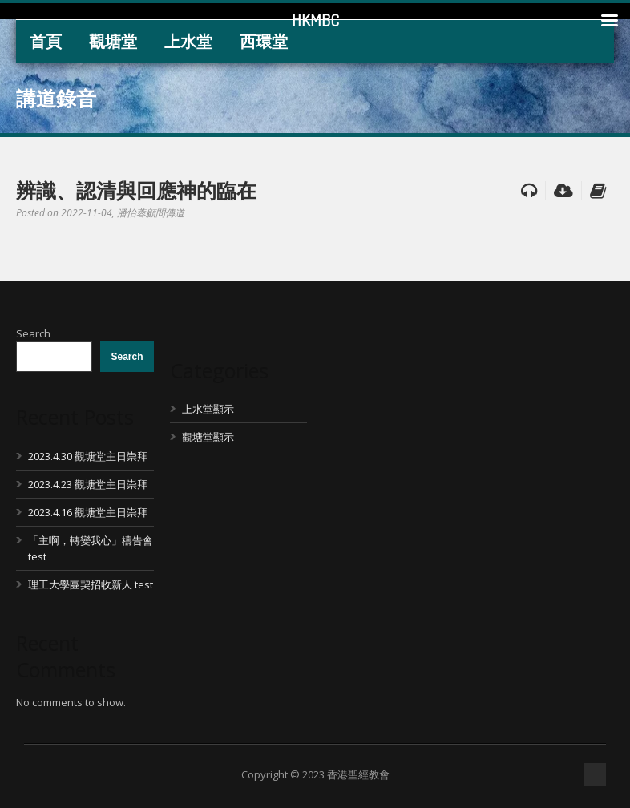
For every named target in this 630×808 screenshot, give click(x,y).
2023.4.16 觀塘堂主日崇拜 (87, 512)
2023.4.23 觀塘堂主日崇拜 (87, 484)
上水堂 (188, 41)
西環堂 (264, 41)
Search (33, 333)
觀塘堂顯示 (208, 437)
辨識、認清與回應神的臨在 (136, 190)
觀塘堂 (113, 41)
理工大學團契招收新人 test (90, 584)
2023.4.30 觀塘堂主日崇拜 (87, 456)
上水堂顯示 (208, 409)
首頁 (46, 41)
